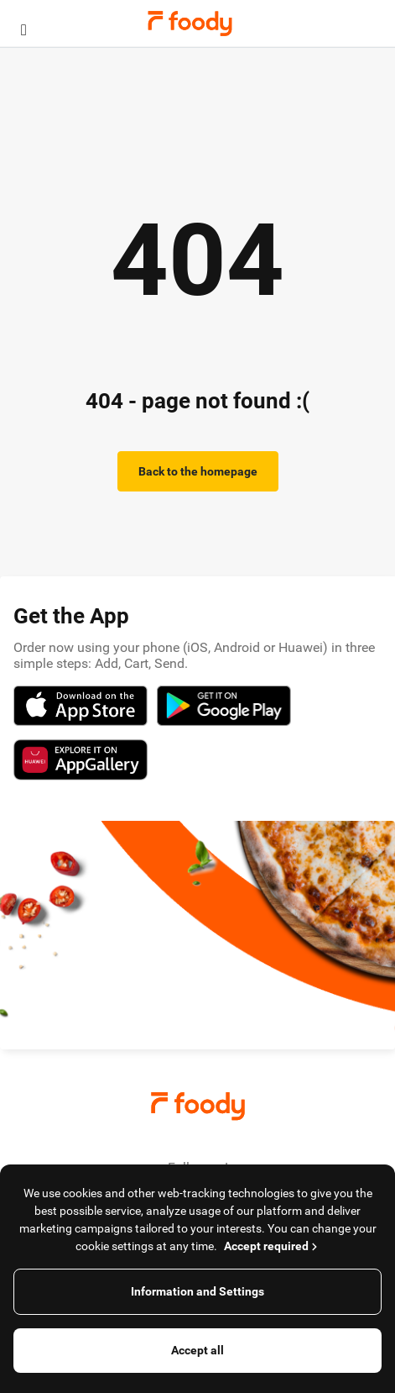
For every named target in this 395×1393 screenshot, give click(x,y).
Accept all (197, 1350)
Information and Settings (197, 1291)
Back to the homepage (197, 471)
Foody (190, 23)
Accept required (272, 1246)
